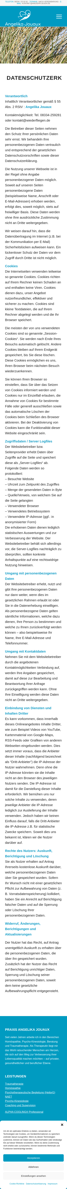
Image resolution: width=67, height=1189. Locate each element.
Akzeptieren (33, 1158)
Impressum (52, 1184)
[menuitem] (57, 16)
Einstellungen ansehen (33, 1175)
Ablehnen (33, 1167)
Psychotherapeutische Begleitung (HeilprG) (30, 1092)
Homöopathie (13, 1088)
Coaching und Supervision (20, 1105)
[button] (62, 1124)
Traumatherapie (14, 1083)
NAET (8, 1096)
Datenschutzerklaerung (36, 1184)
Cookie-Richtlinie (17, 1184)
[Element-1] (28, 18)
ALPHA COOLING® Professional (24, 1112)
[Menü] (57, 16)
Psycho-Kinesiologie (17, 1101)
